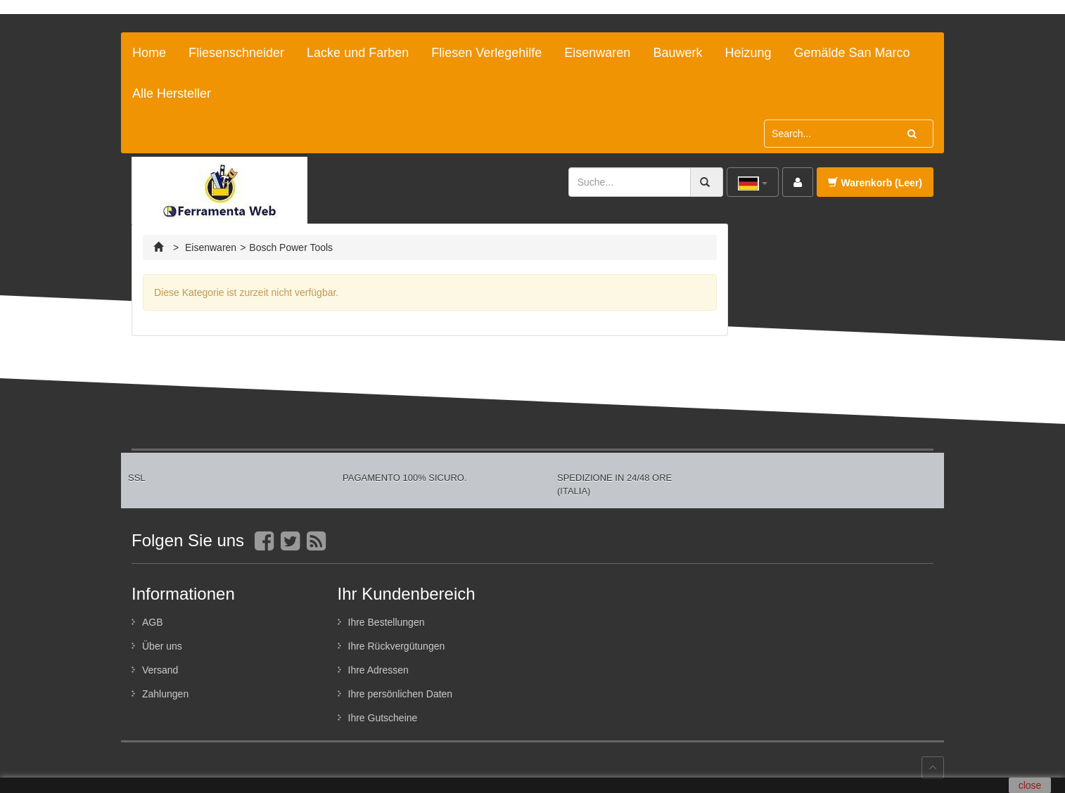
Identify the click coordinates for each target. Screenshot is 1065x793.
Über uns (162, 646)
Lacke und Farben (358, 53)
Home (149, 53)
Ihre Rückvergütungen (396, 646)
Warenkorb (875, 182)
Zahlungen (165, 693)
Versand (160, 670)
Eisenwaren (597, 53)
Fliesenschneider (236, 53)
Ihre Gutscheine (383, 717)
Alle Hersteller (171, 93)
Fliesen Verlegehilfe (486, 53)
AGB (152, 622)
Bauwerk (677, 53)
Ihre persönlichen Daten (400, 693)
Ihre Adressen (378, 670)
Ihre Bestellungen (386, 622)
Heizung (748, 53)
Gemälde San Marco (851, 53)
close (1030, 785)
